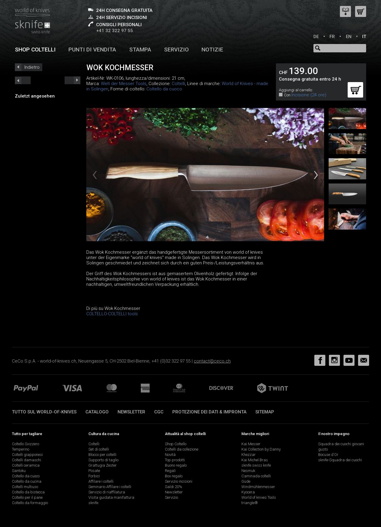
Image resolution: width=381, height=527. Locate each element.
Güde (245, 481)
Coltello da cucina (26, 481)
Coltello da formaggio (30, 503)
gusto (323, 449)
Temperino (20, 449)
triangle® (249, 503)
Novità (170, 454)
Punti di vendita (92, 49)
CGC (158, 412)
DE (316, 36)
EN (349, 36)
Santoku (19, 470)
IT (364, 36)
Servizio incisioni (178, 481)
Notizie (212, 49)
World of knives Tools (258, 497)
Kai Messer (250, 444)
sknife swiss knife (256, 465)
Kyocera (248, 492)
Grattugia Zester (102, 465)
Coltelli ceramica (26, 465)
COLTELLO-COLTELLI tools (112, 313)
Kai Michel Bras (254, 460)
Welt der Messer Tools (123, 83)
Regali (170, 470)
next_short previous (23, 80)
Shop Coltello (175, 444)
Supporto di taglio (103, 460)
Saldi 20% (173, 486)
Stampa (140, 49)
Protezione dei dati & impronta (209, 412)
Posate (94, 470)
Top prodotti (175, 460)
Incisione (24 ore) (308, 95)
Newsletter (131, 412)
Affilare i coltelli (100, 481)
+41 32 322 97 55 (114, 30)
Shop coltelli (35, 49)
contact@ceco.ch (212, 361)
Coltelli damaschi (26, 460)
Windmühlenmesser (258, 486)
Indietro (32, 67)
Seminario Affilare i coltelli (109, 486)
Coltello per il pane (27, 497)
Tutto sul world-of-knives (44, 412)
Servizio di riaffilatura (106, 492)
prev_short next (72, 80)
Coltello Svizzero (25, 444)
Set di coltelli (98, 449)
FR (332, 36)
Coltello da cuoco (164, 89)
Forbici (94, 476)
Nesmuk (248, 470)
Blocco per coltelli (102, 454)
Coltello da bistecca (28, 492)
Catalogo (97, 412)
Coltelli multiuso (25, 486)
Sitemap (264, 412)
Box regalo (173, 476)
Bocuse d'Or (328, 454)
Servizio (176, 49)
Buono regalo (176, 465)
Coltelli (178, 83)
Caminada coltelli (256, 476)
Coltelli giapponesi (27, 454)
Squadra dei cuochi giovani (341, 444)
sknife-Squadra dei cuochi (340, 460)
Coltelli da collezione (181, 449)
